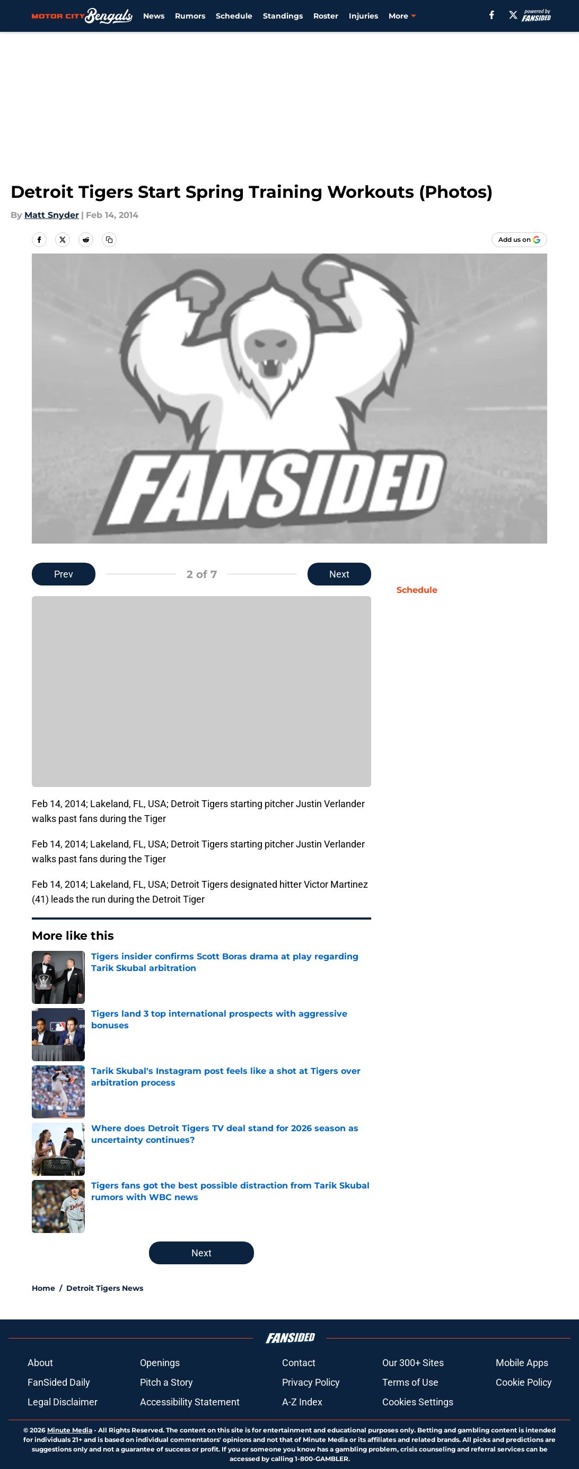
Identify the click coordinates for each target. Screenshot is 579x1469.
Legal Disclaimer (63, 1401)
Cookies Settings (417, 1401)
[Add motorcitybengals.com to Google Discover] (519, 239)
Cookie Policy (524, 1382)
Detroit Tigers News (104, 1288)
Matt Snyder (51, 215)
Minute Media (69, 1430)
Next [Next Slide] (339, 574)
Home (43, 1288)
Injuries (363, 16)
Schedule (234, 16)
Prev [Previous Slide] (63, 574)
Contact (298, 1362)
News (153, 16)
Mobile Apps (522, 1362)
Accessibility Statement (190, 1401)
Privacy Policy (311, 1382)
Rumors (190, 16)
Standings (283, 16)
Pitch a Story (166, 1382)
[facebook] (491, 15)
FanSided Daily (59, 1382)
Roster (325, 16)
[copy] (109, 239)
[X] (513, 15)
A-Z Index (302, 1401)
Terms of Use (410, 1382)
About (40, 1362)
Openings (160, 1362)
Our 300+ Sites (413, 1362)
